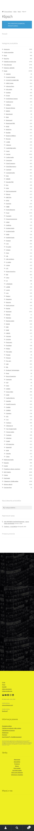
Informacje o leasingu (17, 775)
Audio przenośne (8, 52)
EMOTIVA (8, 197)
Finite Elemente (10, 210)
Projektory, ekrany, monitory (12, 469)
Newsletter (17, 762)
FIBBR (7, 207)
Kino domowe (8, 65)
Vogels (8, 441)
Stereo (6, 475)
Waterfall (9, 447)
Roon (7, 373)
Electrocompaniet (11, 191)
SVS (7, 416)
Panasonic (9, 342)
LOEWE (8, 287)
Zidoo (7, 456)
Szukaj (17, 828)
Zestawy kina (8, 487)
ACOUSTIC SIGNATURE (12, 80)
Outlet (6, 466)
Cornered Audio (10, 173)
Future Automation (11, 219)
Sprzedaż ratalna (17, 770)
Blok (7, 117)
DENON (8, 179)
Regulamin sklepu (7, 726)
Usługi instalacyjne (7, 691)
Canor (8, 151)
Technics (8, 423)
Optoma (8, 336)
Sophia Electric (10, 398)
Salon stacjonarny (7, 689)
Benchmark (9, 114)
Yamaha (8, 453)
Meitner (8, 314)
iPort (7, 253)
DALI (7, 176)
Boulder (8, 132)
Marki (19, 11)
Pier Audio (9, 352)
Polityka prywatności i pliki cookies (11, 728)
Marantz (8, 302)
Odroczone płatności (17, 772)
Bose (5, 55)
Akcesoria (7, 49)
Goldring (8, 225)
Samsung (9, 379)
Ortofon (8, 339)
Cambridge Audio (11, 148)
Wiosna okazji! (8, 484)
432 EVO (8, 74)
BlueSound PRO (10, 123)
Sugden (8, 407)
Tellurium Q (9, 426)
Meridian (8, 318)
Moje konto (17, 759)
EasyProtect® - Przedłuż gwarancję (11, 737)
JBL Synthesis (10, 259)
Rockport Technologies (12, 370)
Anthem (8, 92)
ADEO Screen (9, 83)
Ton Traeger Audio (11, 429)
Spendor (8, 401)
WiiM (7, 450)
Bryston (8, 139)
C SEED (8, 142)
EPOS (7, 200)
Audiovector (9, 102)
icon (7, 243)
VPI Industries (10, 444)
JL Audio (8, 262)
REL (7, 367)
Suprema (8, 413)
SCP (7, 382)
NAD (7, 327)
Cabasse (8, 145)
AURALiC (8, 105)
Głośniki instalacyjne (10, 61)
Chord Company (10, 163)
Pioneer (8, 355)
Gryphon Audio (10, 231)
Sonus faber (9, 392)
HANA (7, 234)
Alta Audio (9, 89)
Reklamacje (5, 732)
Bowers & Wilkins (11, 136)
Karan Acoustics (10, 271)
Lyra (7, 293)
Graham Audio (10, 228)
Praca (3, 684)
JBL (7, 256)
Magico (8, 296)
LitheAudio (9, 284)
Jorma (8, 265)
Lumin (8, 290)
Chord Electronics (11, 166)
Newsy (17, 766)
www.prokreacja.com (7, 705)
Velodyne (8, 438)
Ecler (7, 188)
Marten (8, 308)
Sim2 (7, 385)
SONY (7, 395)
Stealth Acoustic (11, 404)
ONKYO (8, 333)
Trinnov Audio (10, 432)
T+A (7, 419)
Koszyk (27, 826)
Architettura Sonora (12, 98)
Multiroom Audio (9, 459)
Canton (8, 154)
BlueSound (9, 120)
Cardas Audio (10, 157)
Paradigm (9, 345)
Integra (8, 250)
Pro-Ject (8, 361)
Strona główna (8, 11)
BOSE (7, 126)
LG (7, 281)
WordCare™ (5, 711)
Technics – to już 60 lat (10, 526)
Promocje (17, 764)
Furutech (8, 216)
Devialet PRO (10, 182)
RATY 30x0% (7, 472)
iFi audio (8, 247)
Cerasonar (9, 160)
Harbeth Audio (10, 237)
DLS (7, 185)
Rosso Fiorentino (11, 376)
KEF (7, 274)
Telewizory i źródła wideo (11, 481)
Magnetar (9, 299)
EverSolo (8, 203)
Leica (7, 277)
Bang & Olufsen (10, 108)
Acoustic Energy (10, 77)
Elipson (8, 194)
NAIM (7, 330)
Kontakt (4, 687)
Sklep (15, 11)
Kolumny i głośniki (9, 68)
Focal (7, 213)
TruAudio (8, 435)
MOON (8, 324)
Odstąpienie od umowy (8, 730)
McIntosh (8, 311)
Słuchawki (7, 478)
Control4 (8, 169)
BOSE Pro (8, 129)
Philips (8, 348)
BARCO (8, 111)
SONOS (8, 389)
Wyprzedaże (17, 768)
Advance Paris (10, 86)
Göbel (7, 222)
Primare (8, 358)
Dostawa (4, 735)
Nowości (6, 463)
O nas (3, 682)
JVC (7, 268)
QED (7, 364)
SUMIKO (8, 410)
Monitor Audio (10, 321)
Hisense (8, 240)
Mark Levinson (10, 305)
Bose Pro (6, 58)
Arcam (8, 95)
